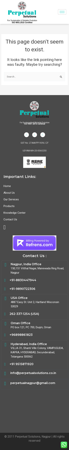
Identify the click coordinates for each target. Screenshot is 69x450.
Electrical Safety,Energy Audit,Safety (35, 409)
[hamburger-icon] (62, 12)
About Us (9, 192)
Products (9, 206)
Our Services (11, 199)
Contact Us (10, 219)
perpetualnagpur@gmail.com (32, 383)
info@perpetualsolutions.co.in (33, 373)
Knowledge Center (14, 212)
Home (7, 186)
